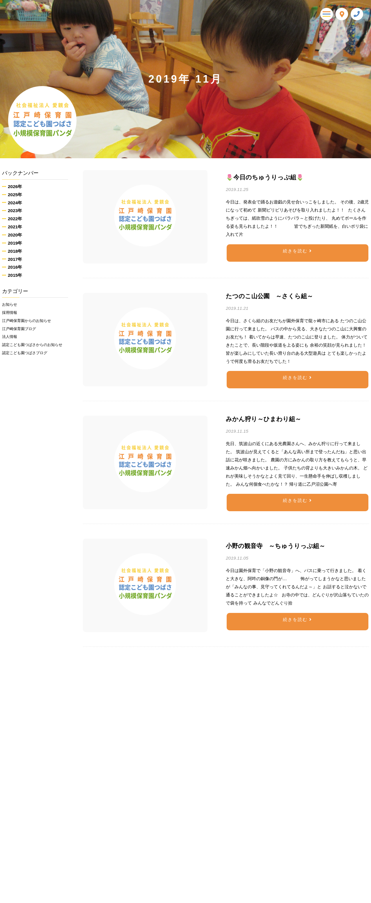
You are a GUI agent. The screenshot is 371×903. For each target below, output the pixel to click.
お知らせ (10, 305)
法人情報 (10, 342)
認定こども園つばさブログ (28, 368)
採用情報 (10, 314)
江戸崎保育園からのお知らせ (30, 323)
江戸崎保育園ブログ (21, 332)
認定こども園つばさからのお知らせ (34, 355)
